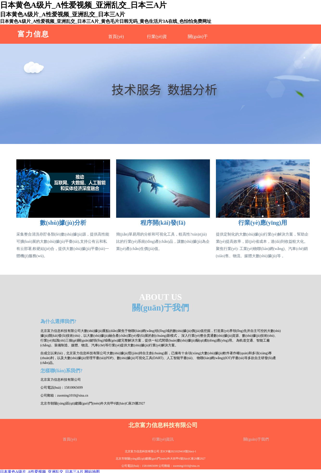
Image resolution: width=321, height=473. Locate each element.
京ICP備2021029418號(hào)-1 (178, 451)
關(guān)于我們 (256, 439)
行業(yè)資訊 (163, 439)
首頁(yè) (116, 36)
